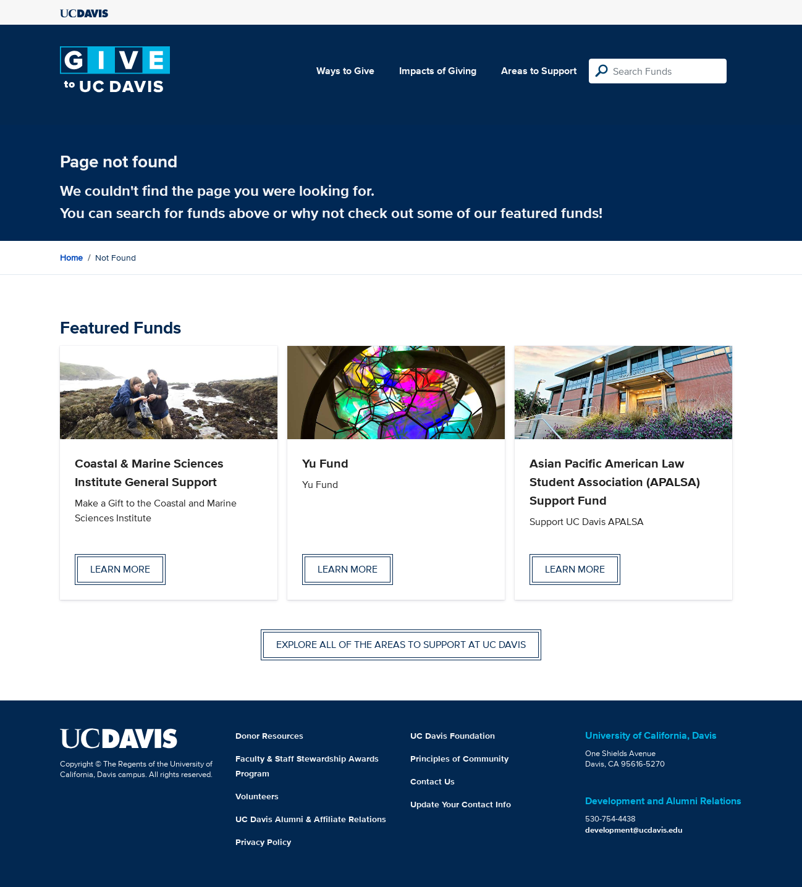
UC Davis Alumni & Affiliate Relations (310, 819)
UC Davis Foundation (452, 735)
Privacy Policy (263, 842)
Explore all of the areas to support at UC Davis (401, 644)
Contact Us (432, 781)
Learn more (120, 569)
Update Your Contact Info (460, 804)
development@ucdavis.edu (634, 830)
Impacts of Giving (437, 71)
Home (71, 257)
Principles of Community (459, 758)
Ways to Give (345, 71)
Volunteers (257, 796)
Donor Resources (269, 735)
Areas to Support (538, 71)
